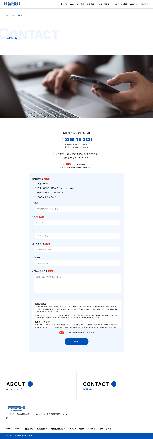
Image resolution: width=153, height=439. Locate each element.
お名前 (35, 217)
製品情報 (90, 4)
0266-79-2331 (76, 139)
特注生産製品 (104, 4)
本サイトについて (67, 4)
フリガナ (35, 230)
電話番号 (36, 258)
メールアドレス (38, 244)
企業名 (35, 203)
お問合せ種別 (38, 179)
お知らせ (133, 4)
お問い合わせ (145, 4)
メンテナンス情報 (121, 4)
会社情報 (80, 4)
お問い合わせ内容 (40, 271)
